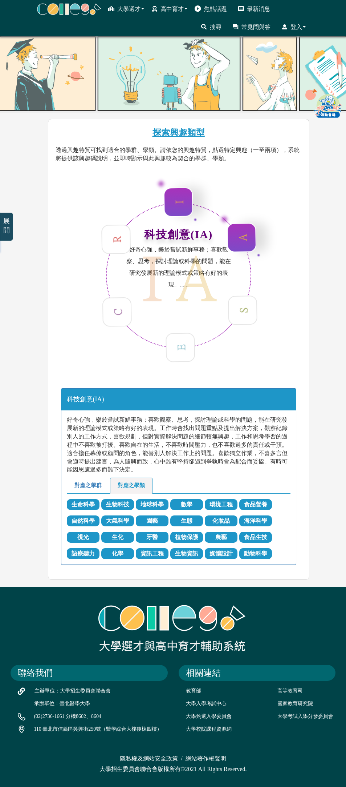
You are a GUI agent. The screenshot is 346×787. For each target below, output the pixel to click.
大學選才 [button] (126, 8)
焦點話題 (211, 8)
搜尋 (211, 27)
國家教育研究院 (295, 703)
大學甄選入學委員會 (209, 716)
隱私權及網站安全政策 (149, 758)
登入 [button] (293, 27)
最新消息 (254, 8)
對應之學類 (131, 485)
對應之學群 (88, 485)
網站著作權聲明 (206, 758)
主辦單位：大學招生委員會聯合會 (72, 691)
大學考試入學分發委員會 (305, 716)
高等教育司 (290, 691)
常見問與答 (251, 27)
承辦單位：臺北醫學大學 (62, 703)
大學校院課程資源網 (209, 729)
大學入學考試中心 (206, 703)
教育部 (193, 691)
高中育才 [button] (169, 8)
